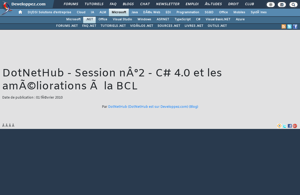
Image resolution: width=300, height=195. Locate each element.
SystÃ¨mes (259, 12)
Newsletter (168, 4)
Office (223, 12)
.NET (89, 19)
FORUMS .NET (67, 26)
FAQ (113, 4)
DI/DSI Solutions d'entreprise (49, 12)
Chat (145, 4)
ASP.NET (163, 19)
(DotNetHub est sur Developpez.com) (158, 107)
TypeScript (183, 19)
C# (198, 19)
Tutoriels (94, 4)
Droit (233, 4)
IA (92, 12)
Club (249, 4)
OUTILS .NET (217, 26)
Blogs (128, 4)
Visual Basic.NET (218, 19)
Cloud (81, 12)
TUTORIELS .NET (113, 26)
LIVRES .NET (194, 26)
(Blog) (193, 107)
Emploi (192, 4)
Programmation (187, 12)
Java (134, 12)
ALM (102, 12)
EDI (168, 12)
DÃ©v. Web (151, 12)
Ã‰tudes (213, 4)
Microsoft (119, 12)
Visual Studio (122, 19)
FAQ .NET (89, 26)
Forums (71, 4)
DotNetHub (117, 107)
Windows (144, 19)
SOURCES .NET (168, 26)
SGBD (209, 12)
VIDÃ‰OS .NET (141, 26)
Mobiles (239, 12)
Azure (240, 19)
